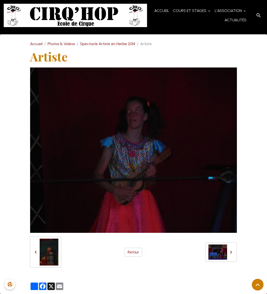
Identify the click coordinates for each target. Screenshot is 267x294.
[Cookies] (10, 284)
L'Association (229, 10)
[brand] (75, 15)
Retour (133, 252)
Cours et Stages (190, 10)
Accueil (161, 10)
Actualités (235, 20)
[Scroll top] (257, 284)
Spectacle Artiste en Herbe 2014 (107, 44)
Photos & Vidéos (61, 44)
